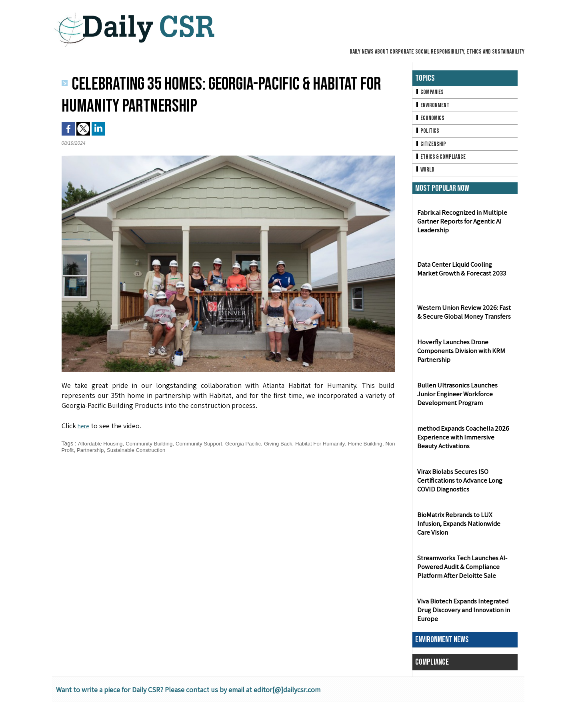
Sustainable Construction (175, 450)
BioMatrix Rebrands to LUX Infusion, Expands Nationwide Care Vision (464, 528)
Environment (433, 106)
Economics (430, 120)
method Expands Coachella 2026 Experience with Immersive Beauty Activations (463, 442)
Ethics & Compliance (441, 160)
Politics (427, 133)
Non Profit (96, 450)
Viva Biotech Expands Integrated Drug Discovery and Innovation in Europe (461, 615)
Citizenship (431, 147)
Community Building (153, 443)
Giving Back (290, 443)
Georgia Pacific (253, 443)
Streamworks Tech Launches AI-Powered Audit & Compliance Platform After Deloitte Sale (460, 572)
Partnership (126, 450)
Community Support (206, 443)
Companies (430, 92)
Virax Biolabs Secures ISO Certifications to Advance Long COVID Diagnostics (458, 485)
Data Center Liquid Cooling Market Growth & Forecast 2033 (464, 274)
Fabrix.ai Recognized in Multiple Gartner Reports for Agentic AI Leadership (460, 226)
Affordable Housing (101, 443)
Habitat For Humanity (334, 443)
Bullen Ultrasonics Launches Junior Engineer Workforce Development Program (465, 399)
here (85, 425)
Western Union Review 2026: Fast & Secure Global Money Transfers (464, 317)
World (425, 174)
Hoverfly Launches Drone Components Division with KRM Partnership (460, 356)
